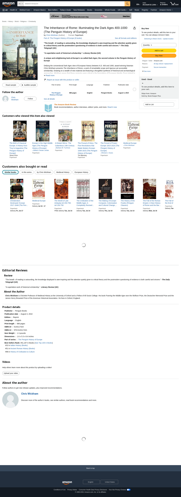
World (17, 21)
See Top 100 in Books (43, 343)
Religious (23, 21)
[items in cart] (174, 4)
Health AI (13, 10)
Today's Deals (65, 10)
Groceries (98, 10)
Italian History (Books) (19, 345)
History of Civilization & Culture (22, 352)
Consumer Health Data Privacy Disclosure (93, 490)
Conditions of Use (60, 490)
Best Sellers (53, 10)
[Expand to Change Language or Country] (97, 482)
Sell (130, 10)
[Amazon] (9, 4)
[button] (5, 10)
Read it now (112, 107)
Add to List (149, 104)
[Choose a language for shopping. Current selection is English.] (89, 482)
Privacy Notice (72, 490)
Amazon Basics (39, 10)
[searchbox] (74, 3)
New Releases (79, 10)
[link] (20, 148)
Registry (145, 10)
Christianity (32, 21)
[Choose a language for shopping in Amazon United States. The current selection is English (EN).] (136, 4)
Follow (30, 99)
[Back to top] (90, 470)
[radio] (10, 172)
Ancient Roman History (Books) (22, 348)
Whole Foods (110, 10)
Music (137, 10)
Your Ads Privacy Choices (117, 490)
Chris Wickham (52, 35)
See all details (49, 99)
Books (89, 10)
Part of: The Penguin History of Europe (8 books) (63, 38)
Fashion (154, 10)
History (10, 21)
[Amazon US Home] (67, 483)
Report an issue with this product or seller (61, 80)
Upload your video (11, 373)
